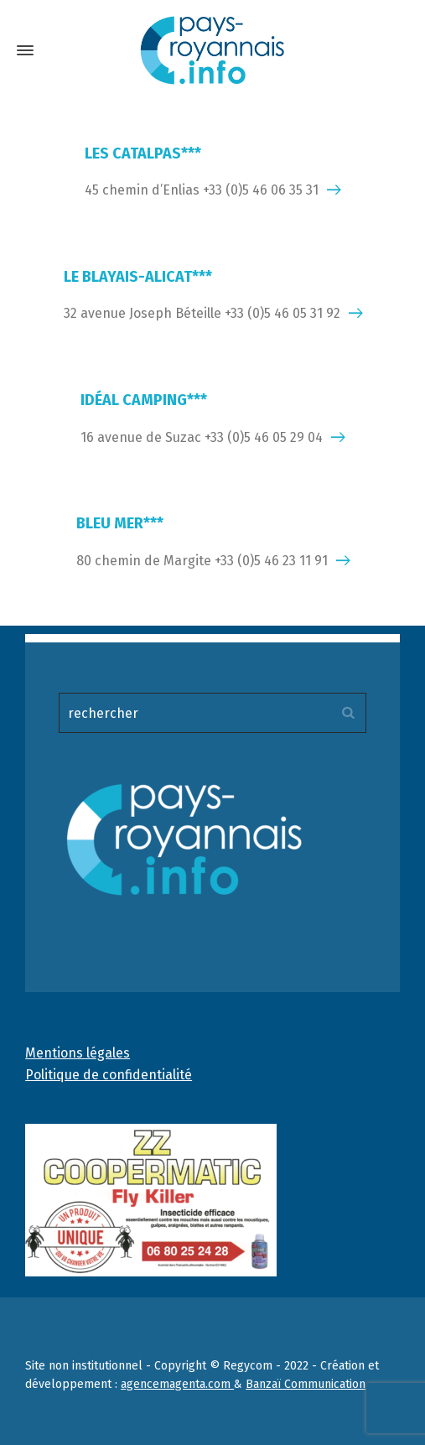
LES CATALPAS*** (143, 153)
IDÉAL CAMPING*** (143, 400)
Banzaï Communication (305, 1384)
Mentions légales (77, 1053)
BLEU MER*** (119, 523)
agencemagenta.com (177, 1384)
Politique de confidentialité (108, 1075)
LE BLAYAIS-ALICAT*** (138, 277)
